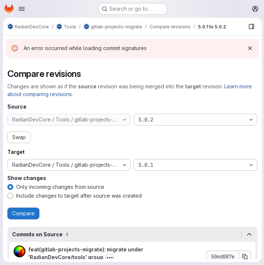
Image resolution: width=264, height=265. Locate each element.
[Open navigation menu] (22, 9)
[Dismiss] (249, 48)
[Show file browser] (251, 26)
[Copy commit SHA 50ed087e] (244, 256)
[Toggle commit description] (110, 257)
